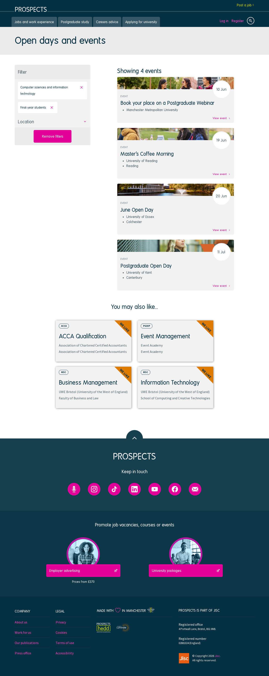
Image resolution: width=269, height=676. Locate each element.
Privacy (61, 622)
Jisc (217, 656)
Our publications (27, 643)
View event (220, 118)
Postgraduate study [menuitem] (75, 22)
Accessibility (65, 653)
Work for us (23, 632)
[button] (52, 122)
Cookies (61, 632)
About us (21, 622)
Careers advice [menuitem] (107, 22)
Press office (23, 653)
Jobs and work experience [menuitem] (34, 22)
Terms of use (65, 643)
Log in (224, 21)
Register (238, 21)
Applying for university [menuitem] (141, 22)
